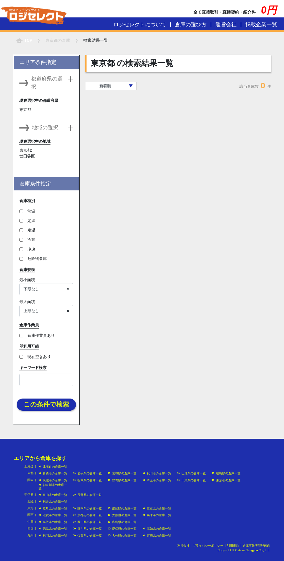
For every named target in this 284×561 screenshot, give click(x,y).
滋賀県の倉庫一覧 (53, 515)
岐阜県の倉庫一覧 (53, 508)
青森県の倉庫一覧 (53, 473)
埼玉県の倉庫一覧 (157, 480)
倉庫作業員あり (41, 335)
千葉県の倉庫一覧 (191, 480)
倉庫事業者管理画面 (256, 545)
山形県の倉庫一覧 (191, 473)
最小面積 (27, 280)
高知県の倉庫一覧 (157, 529)
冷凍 (31, 249)
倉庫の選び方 (191, 24)
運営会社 (226, 24)
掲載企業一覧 (261, 24)
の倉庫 (57, 40)
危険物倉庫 (37, 258)
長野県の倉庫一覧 (87, 495)
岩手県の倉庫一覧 (87, 473)
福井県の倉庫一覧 (53, 501)
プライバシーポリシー (208, 545)
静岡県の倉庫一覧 (87, 508)
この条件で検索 (46, 404)
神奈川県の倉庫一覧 (53, 486)
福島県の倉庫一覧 (226, 473)
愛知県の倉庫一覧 (122, 508)
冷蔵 (31, 239)
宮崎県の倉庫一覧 (157, 535)
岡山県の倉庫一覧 (87, 522)
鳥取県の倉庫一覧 (53, 522)
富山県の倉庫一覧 (53, 495)
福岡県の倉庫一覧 (53, 535)
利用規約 (233, 545)
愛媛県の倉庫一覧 (122, 529)
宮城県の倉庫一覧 (122, 473)
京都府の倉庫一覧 (87, 515)
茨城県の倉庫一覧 (53, 480)
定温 (31, 220)
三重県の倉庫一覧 (157, 508)
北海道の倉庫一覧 (53, 467)
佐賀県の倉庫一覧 (87, 535)
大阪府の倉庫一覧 (122, 515)
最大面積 (27, 301)
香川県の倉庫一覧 (87, 529)
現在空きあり (39, 357)
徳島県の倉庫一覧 (53, 529)
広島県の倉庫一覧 (122, 522)
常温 (31, 211)
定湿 (31, 230)
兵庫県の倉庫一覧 (157, 515)
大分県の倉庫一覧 (122, 535)
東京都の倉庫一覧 (226, 480)
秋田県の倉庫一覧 (157, 473)
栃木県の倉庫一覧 (87, 480)
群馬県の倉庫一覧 (122, 480)
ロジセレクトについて (139, 24)
